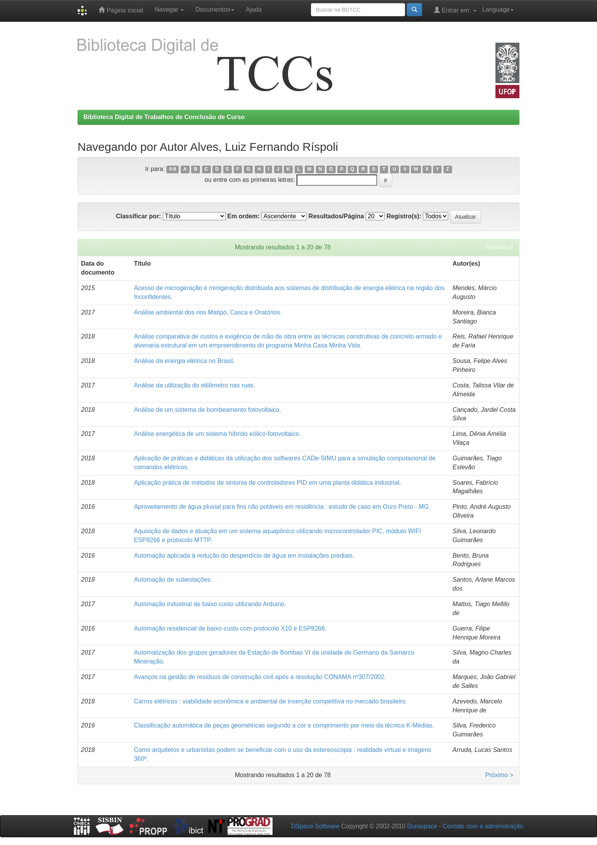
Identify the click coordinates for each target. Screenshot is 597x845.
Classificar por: (138, 216)
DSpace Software (315, 826)
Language (498, 9)
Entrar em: (455, 10)
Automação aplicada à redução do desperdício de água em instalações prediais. (244, 555)
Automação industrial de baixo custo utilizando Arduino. (210, 604)
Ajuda (254, 9)
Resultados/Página (336, 216)
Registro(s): (403, 216)
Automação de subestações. (173, 579)
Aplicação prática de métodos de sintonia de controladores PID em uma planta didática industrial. (267, 482)
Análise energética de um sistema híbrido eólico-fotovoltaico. (217, 433)
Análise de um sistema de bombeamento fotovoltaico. (207, 409)
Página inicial (120, 10)
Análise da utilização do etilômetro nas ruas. (194, 385)
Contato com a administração (483, 826)
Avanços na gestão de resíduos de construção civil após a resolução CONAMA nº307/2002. (260, 677)
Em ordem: (243, 216)
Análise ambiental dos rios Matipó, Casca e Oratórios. (208, 312)
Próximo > (499, 247)
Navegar (169, 9)
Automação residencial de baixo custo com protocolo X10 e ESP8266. (230, 628)
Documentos (214, 9)
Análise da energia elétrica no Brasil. (184, 361)
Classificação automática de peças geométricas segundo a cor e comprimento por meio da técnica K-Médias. (284, 725)
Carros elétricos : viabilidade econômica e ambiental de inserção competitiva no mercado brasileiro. (270, 701)
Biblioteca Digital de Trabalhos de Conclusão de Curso (164, 117)
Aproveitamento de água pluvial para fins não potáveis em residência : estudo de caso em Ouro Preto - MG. (282, 506)
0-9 (172, 169)
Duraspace (422, 826)
